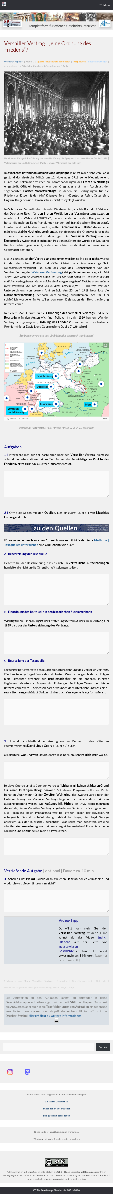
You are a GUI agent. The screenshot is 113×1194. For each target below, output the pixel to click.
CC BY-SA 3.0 (76, 428)
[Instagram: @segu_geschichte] (10, 1072)
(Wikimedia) (88, 428)
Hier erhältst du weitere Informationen (55, 1016)
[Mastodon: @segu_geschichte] (27, 1072)
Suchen (103, 1047)
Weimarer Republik (13, 61)
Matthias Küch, (45, 428)
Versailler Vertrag (60, 428)
